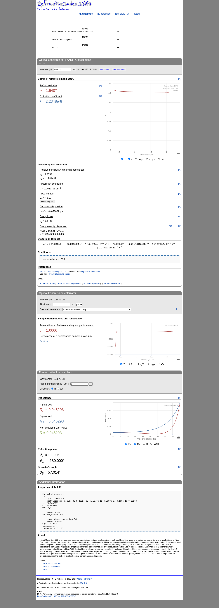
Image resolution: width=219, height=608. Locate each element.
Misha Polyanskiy (84, 587)
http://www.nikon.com (90, 272)
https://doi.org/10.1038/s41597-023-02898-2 (56, 604)
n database (104, 13)
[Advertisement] (159, 37)
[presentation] (109, 246)
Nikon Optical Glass (51, 574)
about (137, 13)
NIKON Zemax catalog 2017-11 (53, 272)
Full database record (112, 284)
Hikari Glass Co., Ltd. (52, 571)
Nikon (45, 577)
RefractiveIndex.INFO (64, 3)
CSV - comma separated (69, 284)
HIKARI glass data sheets (59, 274)
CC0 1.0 (83, 591)
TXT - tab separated (91, 284)
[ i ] (179, 79)
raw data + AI (122, 13)
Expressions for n (48, 284)
